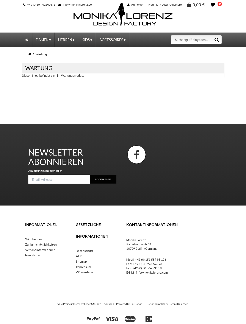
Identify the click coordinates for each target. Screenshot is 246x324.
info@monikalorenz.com (76, 4)
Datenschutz (84, 250)
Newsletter (33, 255)
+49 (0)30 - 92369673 (39, 4)
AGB (79, 256)
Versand (109, 303)
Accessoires (112, 39)
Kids (86, 39)
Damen (43, 39)
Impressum (83, 267)
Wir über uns (33, 239)
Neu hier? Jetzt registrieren (165, 4)
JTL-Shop (137, 303)
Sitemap (81, 261)
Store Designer (179, 303)
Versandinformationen (40, 250)
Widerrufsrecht (86, 272)
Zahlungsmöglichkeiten (41, 244)
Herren (66, 39)
